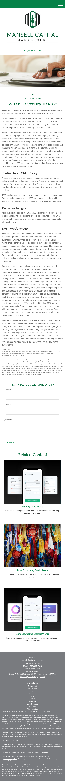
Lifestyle (32, 701)
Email (8, 405)
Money (32, 699)
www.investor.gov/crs (10, 759)
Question (8, 420)
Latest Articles (32, 704)
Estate (32, 691)
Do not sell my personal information (16, 736)
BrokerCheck (46, 711)
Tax (32, 696)
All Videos (32, 706)
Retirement (32, 686)
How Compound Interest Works (32, 634)
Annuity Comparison (32, 506)
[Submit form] (10, 442)
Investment (32, 689)
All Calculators (32, 709)
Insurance (32, 694)
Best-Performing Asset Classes (32, 570)
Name (8, 390)
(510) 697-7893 (32, 51)
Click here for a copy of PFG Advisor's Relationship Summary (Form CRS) (25, 752)
